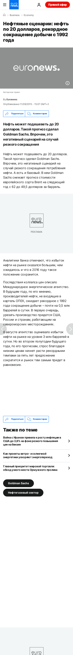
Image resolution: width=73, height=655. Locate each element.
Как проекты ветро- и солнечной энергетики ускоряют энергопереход (27, 455)
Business (14, 15)
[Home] (4, 15)
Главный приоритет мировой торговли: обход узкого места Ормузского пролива (30, 468)
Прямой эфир (57, 4)
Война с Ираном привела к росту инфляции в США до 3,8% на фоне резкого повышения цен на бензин (32, 441)
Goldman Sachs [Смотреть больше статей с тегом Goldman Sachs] (18, 483)
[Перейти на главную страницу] (14, 4)
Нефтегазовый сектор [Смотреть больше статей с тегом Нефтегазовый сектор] (23, 492)
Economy (29, 15)
